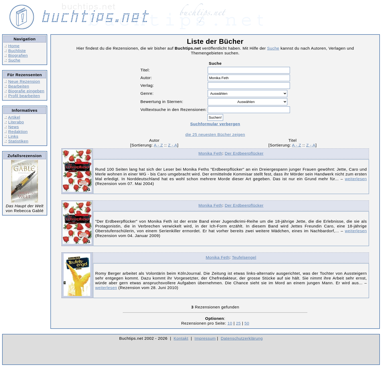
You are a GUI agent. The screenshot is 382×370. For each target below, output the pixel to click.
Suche (14, 60)
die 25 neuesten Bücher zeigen (215, 134)
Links (13, 136)
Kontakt (181, 338)
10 (230, 323)
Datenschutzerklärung (242, 338)
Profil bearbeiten (24, 95)
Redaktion (18, 131)
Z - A (172, 145)
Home (14, 46)
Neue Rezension (24, 81)
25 (238, 323)
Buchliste (17, 50)
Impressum (205, 338)
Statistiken (18, 141)
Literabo (16, 122)
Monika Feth (210, 153)
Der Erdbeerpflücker (244, 153)
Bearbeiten (18, 86)
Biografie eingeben (26, 91)
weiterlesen (356, 179)
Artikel (14, 117)
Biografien (18, 55)
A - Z (158, 145)
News (13, 126)
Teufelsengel (244, 257)
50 (246, 323)
